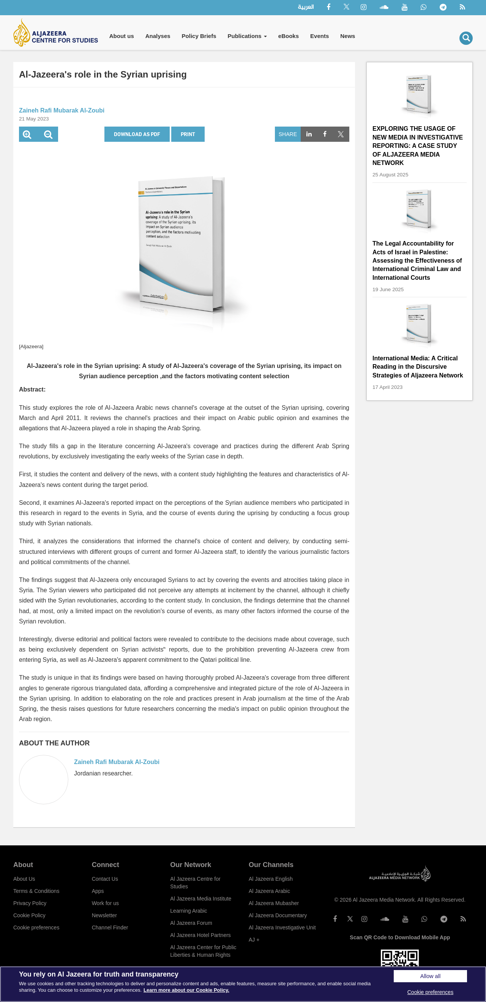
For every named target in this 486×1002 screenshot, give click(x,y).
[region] (243, 984)
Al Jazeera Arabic (269, 891)
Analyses (157, 36)
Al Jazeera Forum (191, 923)
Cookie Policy (29, 915)
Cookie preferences (36, 927)
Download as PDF (137, 134)
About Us (24, 879)
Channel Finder (110, 927)
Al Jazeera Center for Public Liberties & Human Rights (203, 951)
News (347, 36)
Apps (98, 891)
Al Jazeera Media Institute (200, 899)
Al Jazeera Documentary (278, 915)
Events (319, 36)
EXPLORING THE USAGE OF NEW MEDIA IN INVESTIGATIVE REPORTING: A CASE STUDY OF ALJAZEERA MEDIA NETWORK (417, 145)
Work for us (105, 903)
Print (188, 134)
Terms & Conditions (36, 891)
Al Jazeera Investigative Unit (282, 927)
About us (121, 36)
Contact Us (105, 879)
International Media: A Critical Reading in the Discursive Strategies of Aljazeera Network (417, 367)
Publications (247, 36)
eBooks (288, 36)
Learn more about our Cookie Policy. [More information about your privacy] (186, 990)
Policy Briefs (199, 36)
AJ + (254, 940)
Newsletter (104, 915)
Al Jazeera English (271, 879)
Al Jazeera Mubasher (274, 903)
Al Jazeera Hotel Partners (200, 935)
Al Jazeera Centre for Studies (195, 882)
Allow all (430, 976)
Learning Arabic (188, 911)
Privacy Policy (29, 903)
